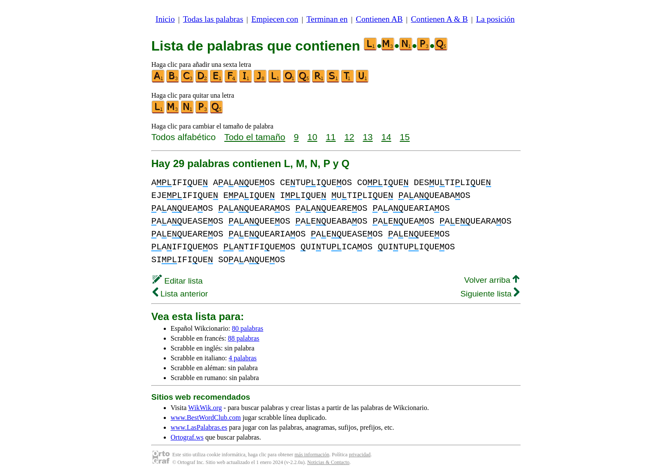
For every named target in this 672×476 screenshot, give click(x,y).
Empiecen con (275, 19)
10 (312, 137)
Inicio (165, 19)
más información (311, 455)
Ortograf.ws (187, 437)
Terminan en (327, 19)
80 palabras (247, 328)
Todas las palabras (213, 19)
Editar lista (178, 280)
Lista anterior (180, 293)
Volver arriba (491, 279)
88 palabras (243, 338)
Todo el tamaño (254, 137)
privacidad (360, 455)
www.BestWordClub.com (206, 417)
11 (331, 137)
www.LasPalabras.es (199, 427)
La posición (495, 19)
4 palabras (243, 358)
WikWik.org (205, 407)
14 (386, 137)
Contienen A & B (439, 19)
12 (349, 137)
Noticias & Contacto (328, 462)
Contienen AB (379, 19)
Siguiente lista (489, 293)
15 (405, 137)
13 (368, 137)
